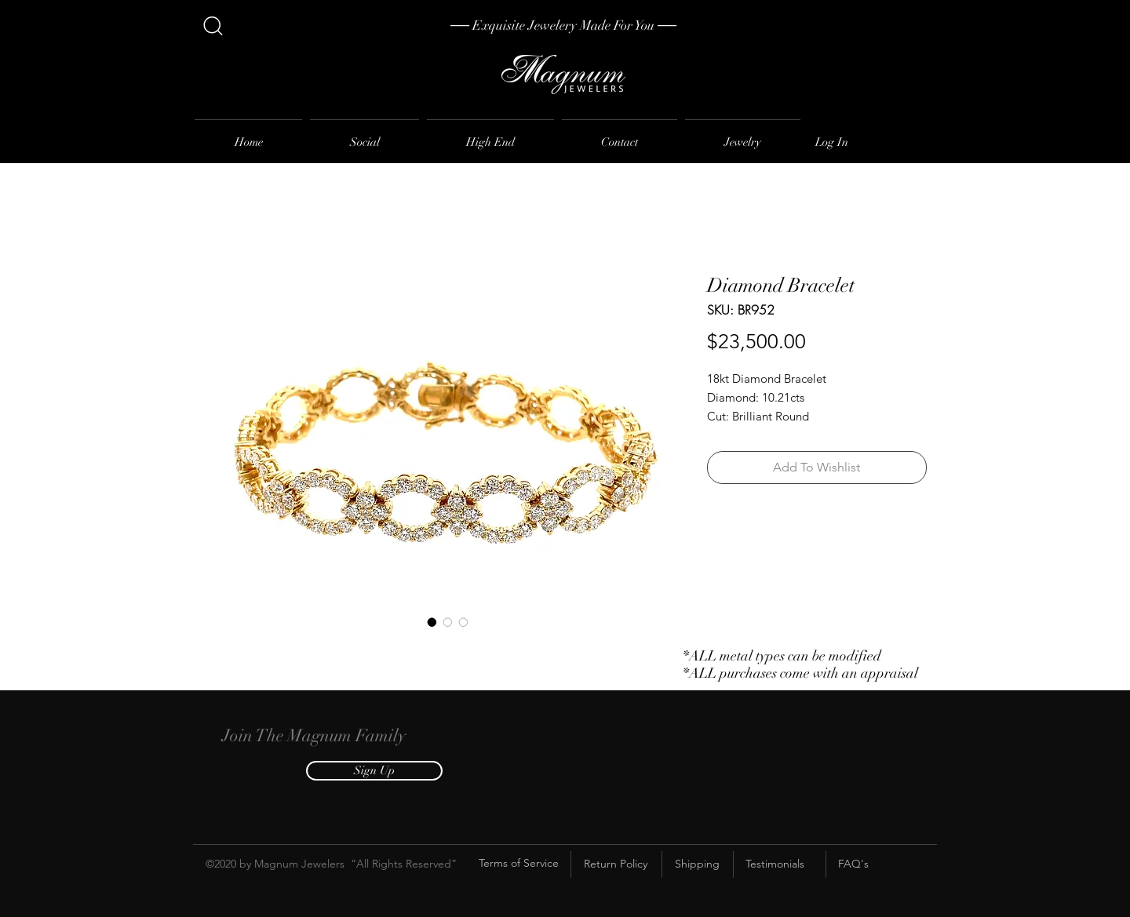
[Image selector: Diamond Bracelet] (432, 622)
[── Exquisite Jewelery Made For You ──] (563, 26)
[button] (374, 771)
